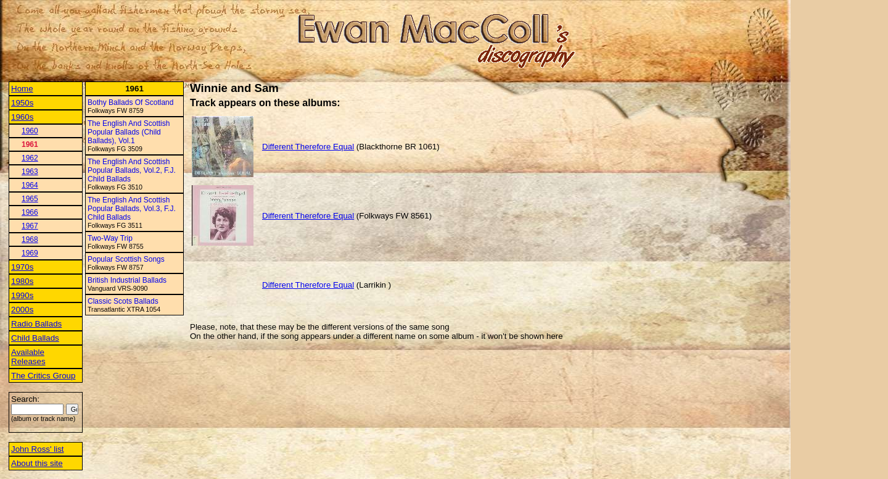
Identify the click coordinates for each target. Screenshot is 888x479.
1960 (30, 131)
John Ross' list (37, 449)
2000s (22, 309)
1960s (22, 117)
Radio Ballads (36, 323)
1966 (30, 212)
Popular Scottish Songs (126, 259)
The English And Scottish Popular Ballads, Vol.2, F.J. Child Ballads (132, 170)
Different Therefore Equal (308, 146)
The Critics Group (43, 375)
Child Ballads (35, 338)
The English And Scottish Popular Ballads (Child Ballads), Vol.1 (129, 132)
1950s (22, 102)
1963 (30, 171)
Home (22, 88)
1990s (22, 295)
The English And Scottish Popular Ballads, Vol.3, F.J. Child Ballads (132, 209)
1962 (30, 158)
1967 (30, 226)
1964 (30, 185)
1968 (30, 239)
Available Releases (28, 357)
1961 (30, 144)
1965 (30, 198)
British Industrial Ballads (127, 280)
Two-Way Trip (110, 238)
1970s (22, 267)
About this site (37, 463)
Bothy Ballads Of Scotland (130, 102)
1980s (22, 281)
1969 (30, 253)
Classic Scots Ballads (123, 301)
